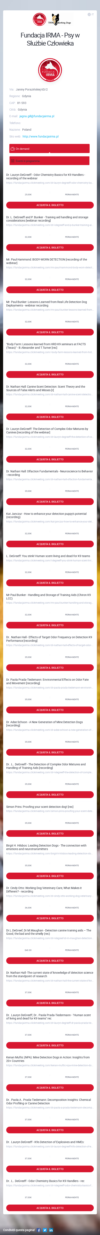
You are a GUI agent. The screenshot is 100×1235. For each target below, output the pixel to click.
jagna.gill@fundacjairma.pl (37, 116)
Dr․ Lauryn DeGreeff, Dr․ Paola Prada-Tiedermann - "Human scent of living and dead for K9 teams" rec (48, 1016)
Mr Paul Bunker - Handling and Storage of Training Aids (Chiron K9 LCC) (48, 596)
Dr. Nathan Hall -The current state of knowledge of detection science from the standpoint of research (49, 974)
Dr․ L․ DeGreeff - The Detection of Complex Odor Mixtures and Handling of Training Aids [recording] (46, 766)
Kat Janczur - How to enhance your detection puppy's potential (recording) (46, 515)
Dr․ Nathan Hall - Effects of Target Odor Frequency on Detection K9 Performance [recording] (49, 639)
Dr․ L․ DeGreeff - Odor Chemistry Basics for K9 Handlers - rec (45, 1181)
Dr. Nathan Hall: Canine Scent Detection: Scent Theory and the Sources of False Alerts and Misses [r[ (45, 388)
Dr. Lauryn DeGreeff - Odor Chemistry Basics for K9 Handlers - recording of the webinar (45, 176)
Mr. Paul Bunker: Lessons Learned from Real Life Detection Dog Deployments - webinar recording (46, 303)
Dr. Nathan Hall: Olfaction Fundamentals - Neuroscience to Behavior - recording (49, 473)
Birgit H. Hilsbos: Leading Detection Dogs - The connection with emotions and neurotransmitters (46, 847)
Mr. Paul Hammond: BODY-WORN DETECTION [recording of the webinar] (46, 261)
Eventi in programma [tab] (25, 161)
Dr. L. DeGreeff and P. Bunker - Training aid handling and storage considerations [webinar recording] (47, 219)
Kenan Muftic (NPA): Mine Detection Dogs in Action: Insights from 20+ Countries (48, 1059)
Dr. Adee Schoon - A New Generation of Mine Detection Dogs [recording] (44, 723)
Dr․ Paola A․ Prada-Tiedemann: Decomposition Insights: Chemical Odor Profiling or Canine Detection (48, 1101)
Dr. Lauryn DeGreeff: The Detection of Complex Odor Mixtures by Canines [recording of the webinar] (47, 430)
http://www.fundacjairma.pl (41, 136)
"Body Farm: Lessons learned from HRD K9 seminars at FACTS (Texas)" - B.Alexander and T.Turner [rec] (46, 346)
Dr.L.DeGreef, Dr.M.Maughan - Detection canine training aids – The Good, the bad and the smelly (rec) (48, 932)
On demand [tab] (20, 148)
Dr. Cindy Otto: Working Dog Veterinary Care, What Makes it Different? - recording (44, 889)
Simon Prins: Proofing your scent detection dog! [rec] (39, 807)
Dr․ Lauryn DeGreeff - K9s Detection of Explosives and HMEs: (45, 1142)
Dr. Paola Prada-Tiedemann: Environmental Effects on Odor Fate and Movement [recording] (47, 681)
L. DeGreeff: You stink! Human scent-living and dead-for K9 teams (48, 556)
